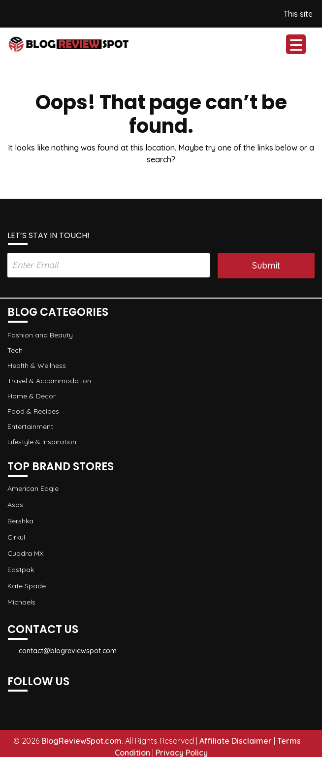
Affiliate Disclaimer (235, 741)
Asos (15, 504)
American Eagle (33, 488)
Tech (15, 350)
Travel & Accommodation (49, 380)
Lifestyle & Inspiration (41, 441)
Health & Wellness (36, 365)
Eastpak (20, 569)
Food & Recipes (33, 411)
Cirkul (16, 536)
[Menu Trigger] (296, 44)
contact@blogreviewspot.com (62, 651)
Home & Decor (31, 396)
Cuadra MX (25, 552)
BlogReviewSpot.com (81, 741)
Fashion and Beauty (40, 335)
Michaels (21, 601)
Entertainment (30, 426)
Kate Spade (26, 585)
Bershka (20, 520)
